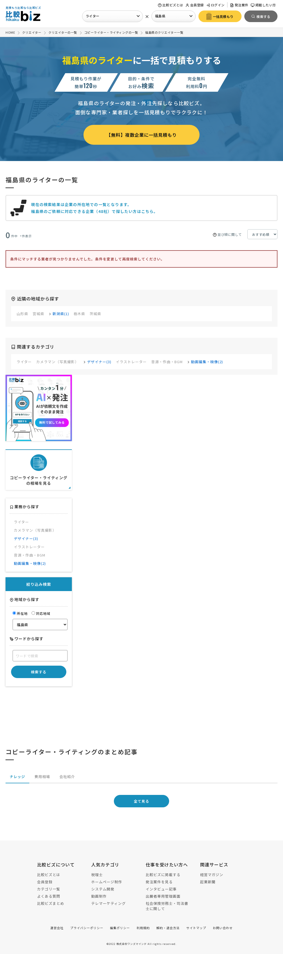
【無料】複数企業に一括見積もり (141, 134)
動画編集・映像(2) (207, 361)
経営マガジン (211, 874)
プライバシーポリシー (86, 928)
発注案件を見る (159, 881)
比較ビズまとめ (50, 903)
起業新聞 (208, 881)
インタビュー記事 (161, 889)
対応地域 (41, 613)
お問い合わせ (223, 928)
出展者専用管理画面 (163, 896)
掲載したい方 (263, 4)
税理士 (97, 874)
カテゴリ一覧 (48, 889)
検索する (38, 671)
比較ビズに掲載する (163, 874)
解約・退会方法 (168, 928)
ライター (92, 16)
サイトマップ (196, 928)
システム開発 (102, 889)
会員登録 (194, 4)
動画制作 (99, 896)
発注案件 (239, 4)
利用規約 (143, 928)
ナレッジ (17, 776)
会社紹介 (67, 776)
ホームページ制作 (106, 881)
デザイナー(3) (99, 361)
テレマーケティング (108, 903)
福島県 (160, 16)
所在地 (20, 613)
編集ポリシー (120, 928)
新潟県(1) (61, 313)
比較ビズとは (170, 4)
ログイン (215, 4)
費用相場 (42, 776)
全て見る (141, 801)
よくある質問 (48, 896)
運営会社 (57, 928)
